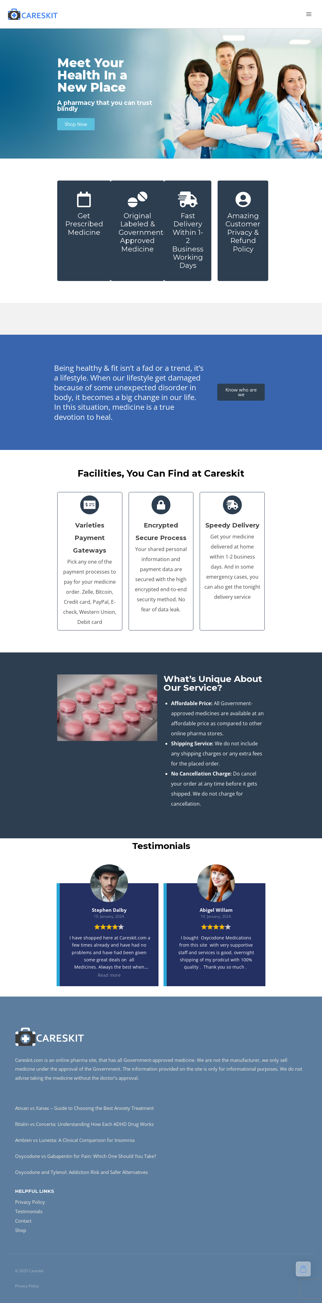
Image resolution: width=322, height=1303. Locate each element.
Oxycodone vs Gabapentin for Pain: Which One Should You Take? (85, 1156)
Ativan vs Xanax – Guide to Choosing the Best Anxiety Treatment (84, 1108)
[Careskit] (33, 14)
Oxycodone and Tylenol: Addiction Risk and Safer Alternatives (81, 1172)
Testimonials (28, 1211)
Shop (20, 1230)
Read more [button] (109, 975)
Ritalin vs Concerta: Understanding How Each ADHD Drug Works (84, 1124)
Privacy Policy (30, 1202)
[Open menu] (308, 14)
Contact (23, 1221)
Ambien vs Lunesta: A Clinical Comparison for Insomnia (75, 1140)
